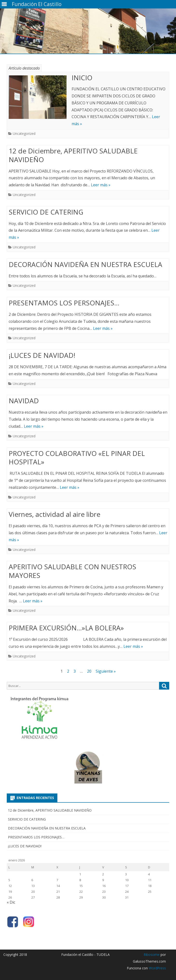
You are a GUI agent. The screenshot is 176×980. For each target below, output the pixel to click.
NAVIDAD (24, 400)
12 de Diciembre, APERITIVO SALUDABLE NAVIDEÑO (73, 155)
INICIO (82, 77)
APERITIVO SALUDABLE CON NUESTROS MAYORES (72, 571)
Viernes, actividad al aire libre (54, 514)
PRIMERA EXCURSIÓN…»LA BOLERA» (66, 627)
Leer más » (100, 184)
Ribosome (152, 954)
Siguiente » (106, 671)
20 (89, 671)
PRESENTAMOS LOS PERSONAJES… (64, 302)
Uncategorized (24, 133)
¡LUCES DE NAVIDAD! (42, 355)
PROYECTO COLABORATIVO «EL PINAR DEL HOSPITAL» (77, 458)
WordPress (157, 968)
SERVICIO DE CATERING (46, 211)
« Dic (11, 902)
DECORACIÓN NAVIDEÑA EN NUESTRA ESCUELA (85, 264)
